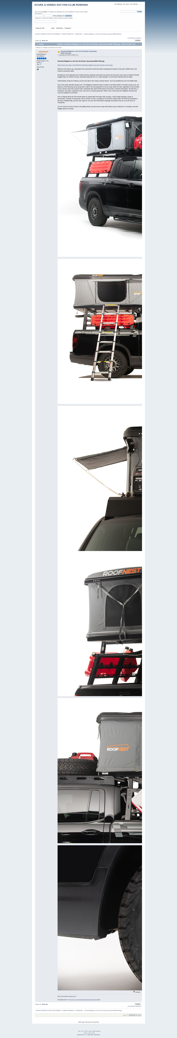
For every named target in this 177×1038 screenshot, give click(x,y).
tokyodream (43, 52)
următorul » (138, 38)
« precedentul (131, 38)
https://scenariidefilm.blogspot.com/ (67, 996)
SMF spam (81, 1022)
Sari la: (124, 1015)
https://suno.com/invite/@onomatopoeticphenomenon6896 (84, 999)
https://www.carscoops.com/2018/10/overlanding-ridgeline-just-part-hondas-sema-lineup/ (85, 65)
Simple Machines (96, 1031)
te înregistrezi (70, 11)
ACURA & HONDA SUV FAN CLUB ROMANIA (61, 4)
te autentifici (58, 11)
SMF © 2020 (88, 1031)
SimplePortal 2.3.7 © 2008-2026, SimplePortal (88, 1034)
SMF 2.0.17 (81, 1031)
